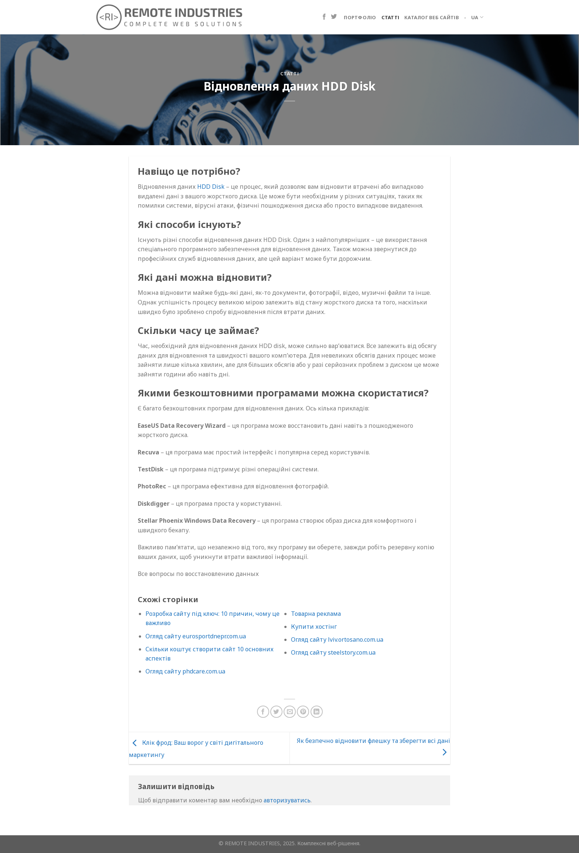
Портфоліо (360, 17)
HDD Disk (211, 186)
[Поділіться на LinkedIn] (317, 712)
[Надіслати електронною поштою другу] (290, 712)
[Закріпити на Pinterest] (303, 712)
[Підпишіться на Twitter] (334, 17)
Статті (390, 17)
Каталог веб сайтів (431, 17)
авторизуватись (287, 800)
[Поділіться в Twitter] (276, 712)
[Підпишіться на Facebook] (324, 17)
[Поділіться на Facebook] (263, 712)
